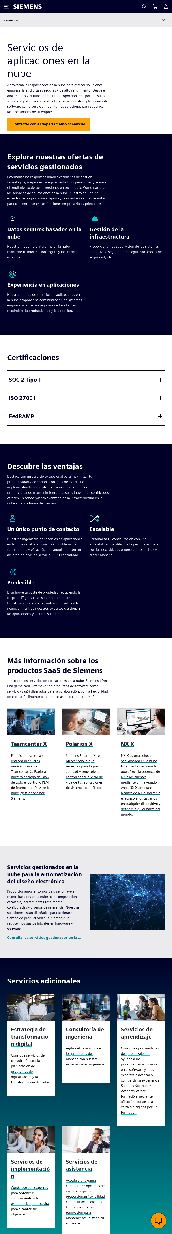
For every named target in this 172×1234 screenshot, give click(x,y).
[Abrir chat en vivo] (158, 1220)
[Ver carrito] (154, 6)
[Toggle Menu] (7, 7)
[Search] (144, 6)
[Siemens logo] (27, 6)
